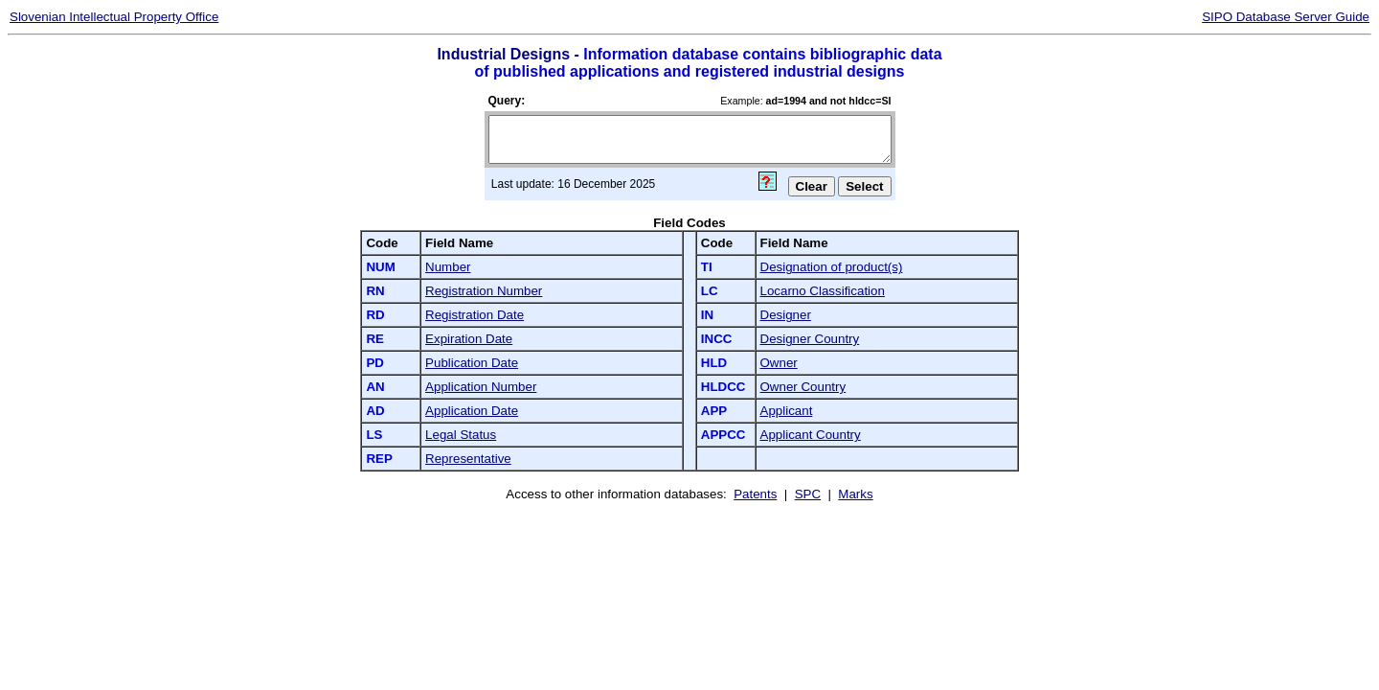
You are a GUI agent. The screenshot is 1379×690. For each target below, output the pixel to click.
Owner (779, 363)
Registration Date (474, 315)
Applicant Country (810, 434)
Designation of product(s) (831, 267)
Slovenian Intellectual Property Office (114, 17)
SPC (808, 494)
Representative (468, 458)
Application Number (480, 387)
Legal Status (460, 434)
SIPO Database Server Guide (1285, 17)
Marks (855, 494)
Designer (785, 315)
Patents (755, 494)
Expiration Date (468, 339)
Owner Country (803, 387)
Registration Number (483, 291)
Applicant (786, 410)
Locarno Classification (822, 291)
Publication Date (471, 363)
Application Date (471, 410)
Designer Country (810, 339)
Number (447, 267)
